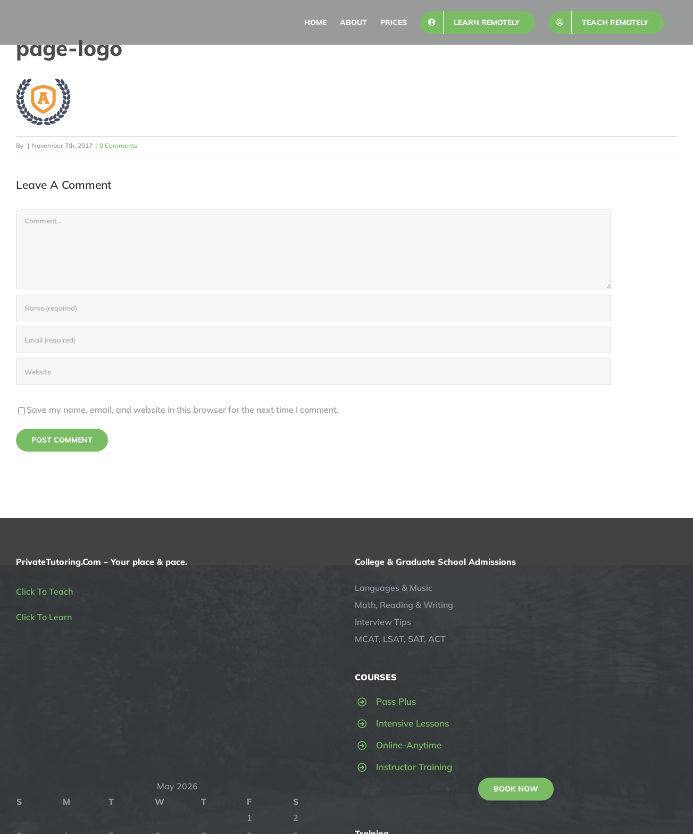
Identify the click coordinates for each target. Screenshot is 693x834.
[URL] (313, 371)
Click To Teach (44, 591)
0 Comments (118, 145)
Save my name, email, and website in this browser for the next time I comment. (183, 409)
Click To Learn (44, 617)
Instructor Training (414, 766)
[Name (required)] (313, 308)
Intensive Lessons (412, 723)
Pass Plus (396, 701)
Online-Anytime (408, 744)
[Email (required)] (313, 340)
